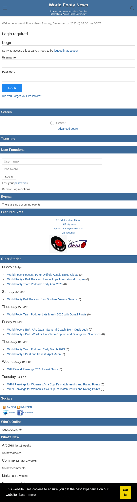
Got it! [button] (125, 492)
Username (9, 57)
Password (8, 71)
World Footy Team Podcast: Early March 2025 (36, 349)
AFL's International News (68, 220)
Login (12, 88)
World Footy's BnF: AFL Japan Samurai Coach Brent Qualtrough (47, 329)
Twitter (9, 412)
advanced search (68, 128)
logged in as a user (66, 50)
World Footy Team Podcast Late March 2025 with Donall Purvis (46, 314)
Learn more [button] (27, 494)
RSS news (9, 407)
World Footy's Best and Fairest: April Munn (34, 354)
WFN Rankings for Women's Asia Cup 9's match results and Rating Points (54, 384)
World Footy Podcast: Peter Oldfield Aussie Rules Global (42, 274)
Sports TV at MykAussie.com (68, 228)
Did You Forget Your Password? (22, 96)
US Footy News (68, 224)
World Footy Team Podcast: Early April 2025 (34, 284)
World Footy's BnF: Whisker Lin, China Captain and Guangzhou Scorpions (54, 334)
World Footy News (68, 4)
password (20, 183)
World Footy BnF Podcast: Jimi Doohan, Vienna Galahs (42, 299)
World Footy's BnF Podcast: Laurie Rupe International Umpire (46, 279)
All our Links (68, 233)
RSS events (24, 407)
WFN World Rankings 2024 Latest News (32, 369)
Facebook (25, 412)
